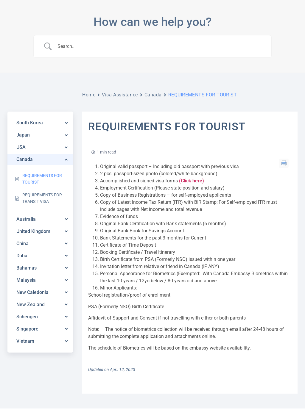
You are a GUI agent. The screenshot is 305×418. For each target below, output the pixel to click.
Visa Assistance (120, 95)
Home (88, 95)
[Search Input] (160, 46)
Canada (153, 95)
